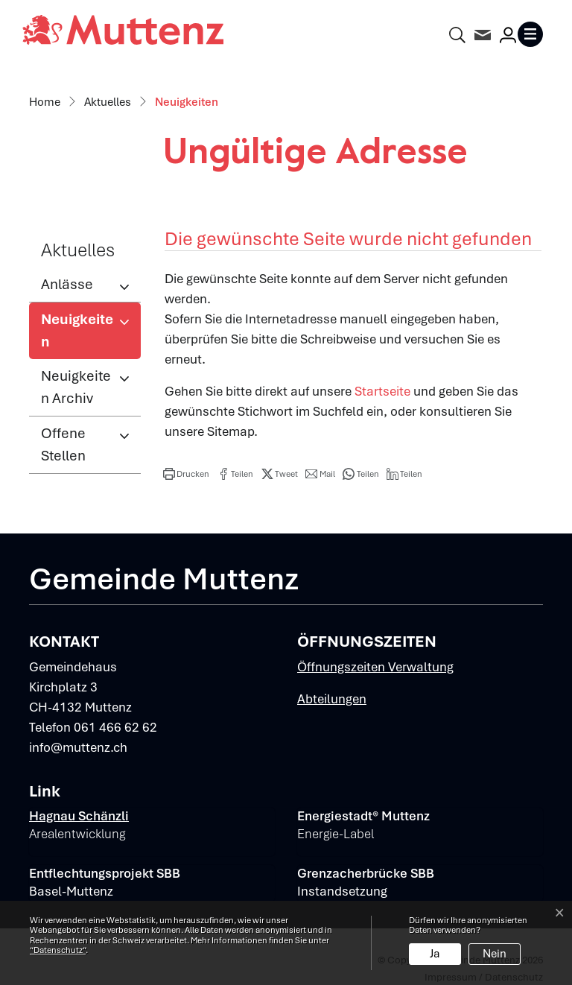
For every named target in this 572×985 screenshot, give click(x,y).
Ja (435, 953)
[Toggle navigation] (533, 34)
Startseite (382, 391)
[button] (186, 474)
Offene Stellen (63, 444)
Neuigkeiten (89, 334)
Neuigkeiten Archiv (76, 387)
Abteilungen (331, 699)
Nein (494, 953)
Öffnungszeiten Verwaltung (375, 667)
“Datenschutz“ (58, 950)
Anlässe (67, 284)
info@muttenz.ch (78, 747)
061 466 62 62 (115, 727)
